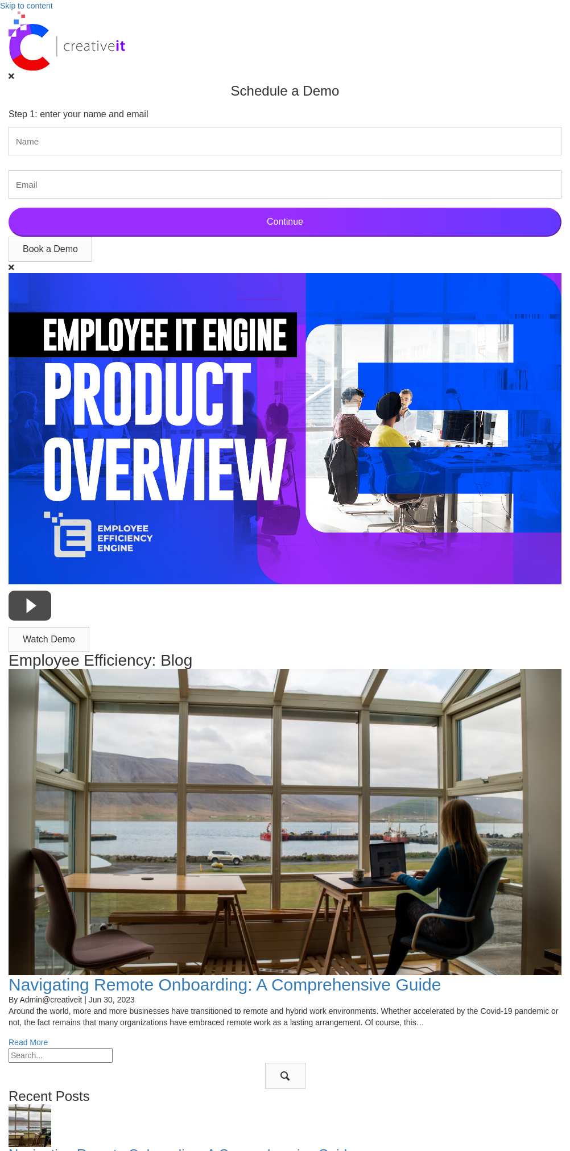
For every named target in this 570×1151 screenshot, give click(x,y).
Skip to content (26, 5)
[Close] (11, 76)
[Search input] (61, 1055)
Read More (28, 1042)
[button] (50, 249)
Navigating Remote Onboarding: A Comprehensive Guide (225, 984)
